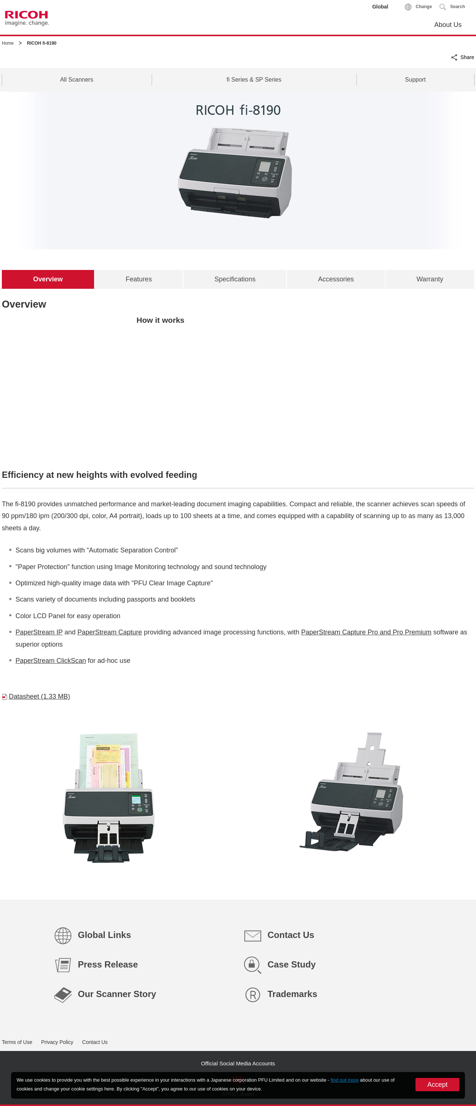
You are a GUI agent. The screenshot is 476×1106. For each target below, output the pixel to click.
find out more (345, 1080)
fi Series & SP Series (254, 79)
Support (415, 79)
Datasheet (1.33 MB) (39, 696)
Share (467, 56)
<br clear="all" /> (238, 385)
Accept (437, 1084)
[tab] (48, 279)
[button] (452, 7)
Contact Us (95, 1042)
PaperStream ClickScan (50, 660)
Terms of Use (17, 1042)
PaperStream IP (39, 632)
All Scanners (76, 79)
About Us (448, 24)
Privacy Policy (57, 1042)
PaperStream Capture (109, 632)
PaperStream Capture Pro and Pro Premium (366, 632)
